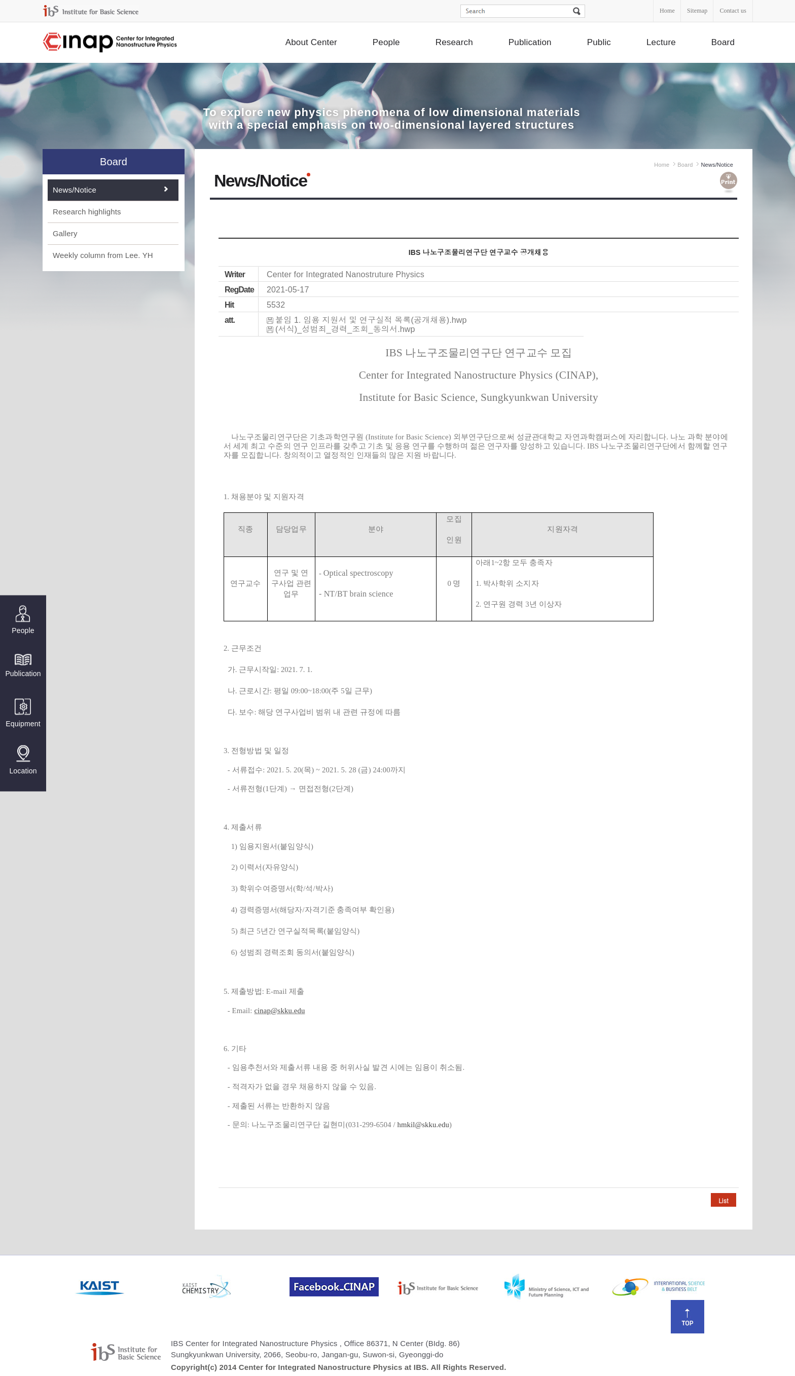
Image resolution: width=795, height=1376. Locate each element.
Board (723, 42)
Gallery (65, 233)
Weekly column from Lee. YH (103, 255)
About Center (311, 42)
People (386, 42)
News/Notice (74, 189)
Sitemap (697, 10)
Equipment (23, 712)
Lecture (661, 42)
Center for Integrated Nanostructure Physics (110, 43)
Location (23, 759)
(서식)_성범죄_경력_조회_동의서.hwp (345, 329)
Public (599, 42)
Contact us (732, 10)
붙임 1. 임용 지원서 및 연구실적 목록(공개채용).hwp (371, 320)
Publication (530, 42)
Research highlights (87, 211)
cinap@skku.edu (279, 1011)
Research (454, 42)
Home (667, 10)
